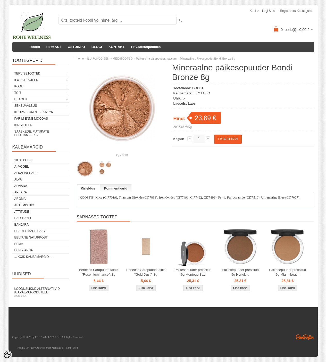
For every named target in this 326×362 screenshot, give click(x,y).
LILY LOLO (202, 93)
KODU (18, 86)
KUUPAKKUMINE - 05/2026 (33, 112)
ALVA (18, 179)
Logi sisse (269, 11)
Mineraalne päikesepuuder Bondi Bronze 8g (207, 58)
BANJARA (21, 224)
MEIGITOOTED (122, 58)
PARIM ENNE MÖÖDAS (31, 118)
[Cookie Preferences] (7, 354)
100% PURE (23, 160)
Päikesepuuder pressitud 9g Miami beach (287, 272)
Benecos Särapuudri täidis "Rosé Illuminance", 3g (98, 272)
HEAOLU (20, 99)
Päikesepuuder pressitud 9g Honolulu (240, 272)
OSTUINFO (76, 47)
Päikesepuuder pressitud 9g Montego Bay (193, 272)
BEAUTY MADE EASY (30, 231)
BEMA (18, 244)
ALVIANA (20, 186)
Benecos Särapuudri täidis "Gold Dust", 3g (145, 272)
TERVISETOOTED (27, 73)
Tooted (34, 47)
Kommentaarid (115, 188)
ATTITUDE (21, 211)
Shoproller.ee (305, 337)
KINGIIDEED (23, 125)
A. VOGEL (21, 166)
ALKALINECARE (26, 173)
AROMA (20, 199)
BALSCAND (22, 218)
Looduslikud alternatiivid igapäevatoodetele (40, 292)
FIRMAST (53, 47)
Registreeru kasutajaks (296, 11)
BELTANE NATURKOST (31, 237)
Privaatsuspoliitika (146, 47)
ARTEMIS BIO (24, 205)
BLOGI (96, 47)
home (80, 58)
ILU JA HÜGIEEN (26, 80)
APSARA (20, 192)
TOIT (17, 93)
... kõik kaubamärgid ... (33, 257)
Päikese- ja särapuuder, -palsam (156, 58)
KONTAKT (116, 47)
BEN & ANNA (23, 250)
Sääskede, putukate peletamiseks (31, 133)
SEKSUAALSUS (25, 106)
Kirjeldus (88, 188)
